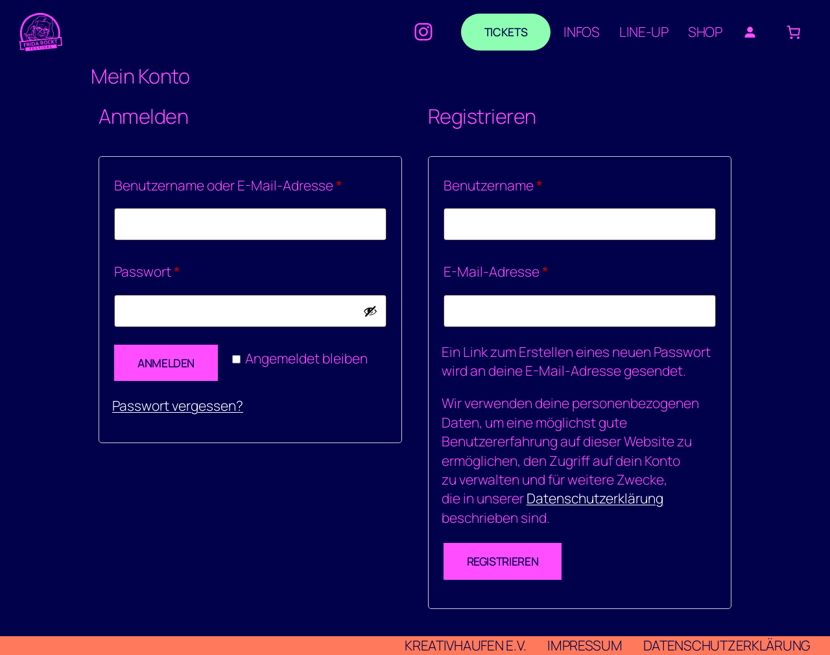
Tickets (505, 32)
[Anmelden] (749, 31)
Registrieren (503, 561)
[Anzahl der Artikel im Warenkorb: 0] (794, 32)
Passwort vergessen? (177, 405)
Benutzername (528, 183)
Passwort (182, 269)
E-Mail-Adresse (531, 269)
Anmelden (166, 363)
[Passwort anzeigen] (370, 311)
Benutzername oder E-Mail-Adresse (250, 183)
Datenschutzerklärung (595, 498)
